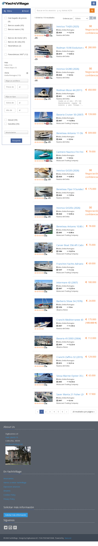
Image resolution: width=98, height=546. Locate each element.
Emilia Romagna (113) (13, 75)
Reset (25, 11)
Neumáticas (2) (13, 45)
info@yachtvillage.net (14, 444)
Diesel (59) (11, 120)
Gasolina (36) (12, 124)
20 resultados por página (83, 411)
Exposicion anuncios (12, 487)
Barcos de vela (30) (15, 42)
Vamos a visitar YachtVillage (15, 482)
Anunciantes (9, 478)
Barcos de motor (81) (16, 38)
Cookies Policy (9, 495)
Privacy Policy (9, 499)
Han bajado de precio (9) (16, 20)
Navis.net (68, 538)
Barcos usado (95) (14, 25)
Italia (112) (8, 65)
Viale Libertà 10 (11, 437)
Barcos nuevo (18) (14, 29)
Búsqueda (16, 140)
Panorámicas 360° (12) (16, 54)
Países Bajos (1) (11, 67)
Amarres (7, 491)
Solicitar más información (15, 515)
